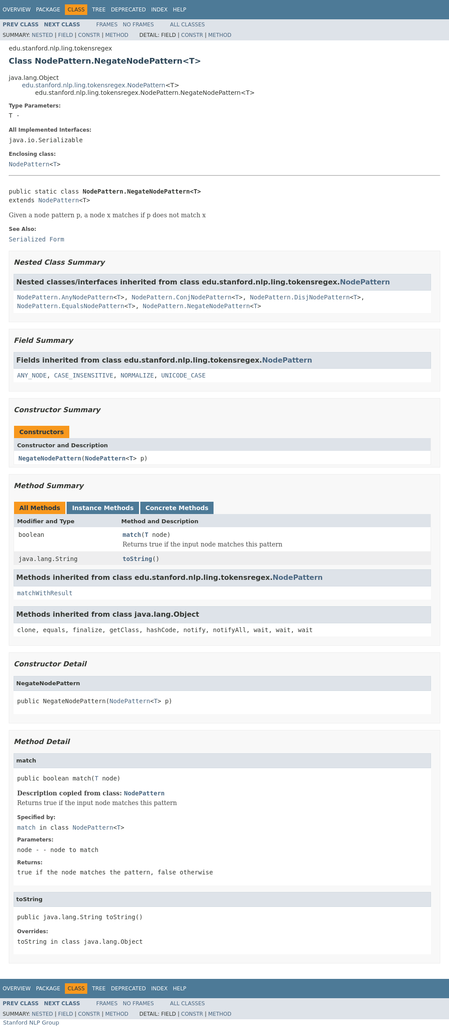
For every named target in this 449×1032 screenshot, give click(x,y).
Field (65, 35)
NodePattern (29, 164)
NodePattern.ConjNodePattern (182, 297)
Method (116, 35)
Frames (107, 25)
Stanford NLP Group (31, 1022)
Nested (42, 35)
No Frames (138, 25)
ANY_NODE (31, 375)
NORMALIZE (137, 375)
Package (48, 10)
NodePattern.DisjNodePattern (300, 297)
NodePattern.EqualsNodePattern (70, 305)
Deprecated (128, 10)
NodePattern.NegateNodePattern (196, 305)
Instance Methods (102, 507)
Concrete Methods (177, 507)
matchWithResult (44, 593)
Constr (89, 35)
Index (159, 10)
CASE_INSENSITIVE (83, 375)
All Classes (187, 25)
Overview (17, 10)
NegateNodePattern (49, 458)
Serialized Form (36, 239)
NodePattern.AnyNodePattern (65, 297)
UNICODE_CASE (183, 375)
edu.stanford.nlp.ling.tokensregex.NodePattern (93, 85)
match (132, 534)
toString (137, 558)
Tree (99, 10)
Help (179, 10)
